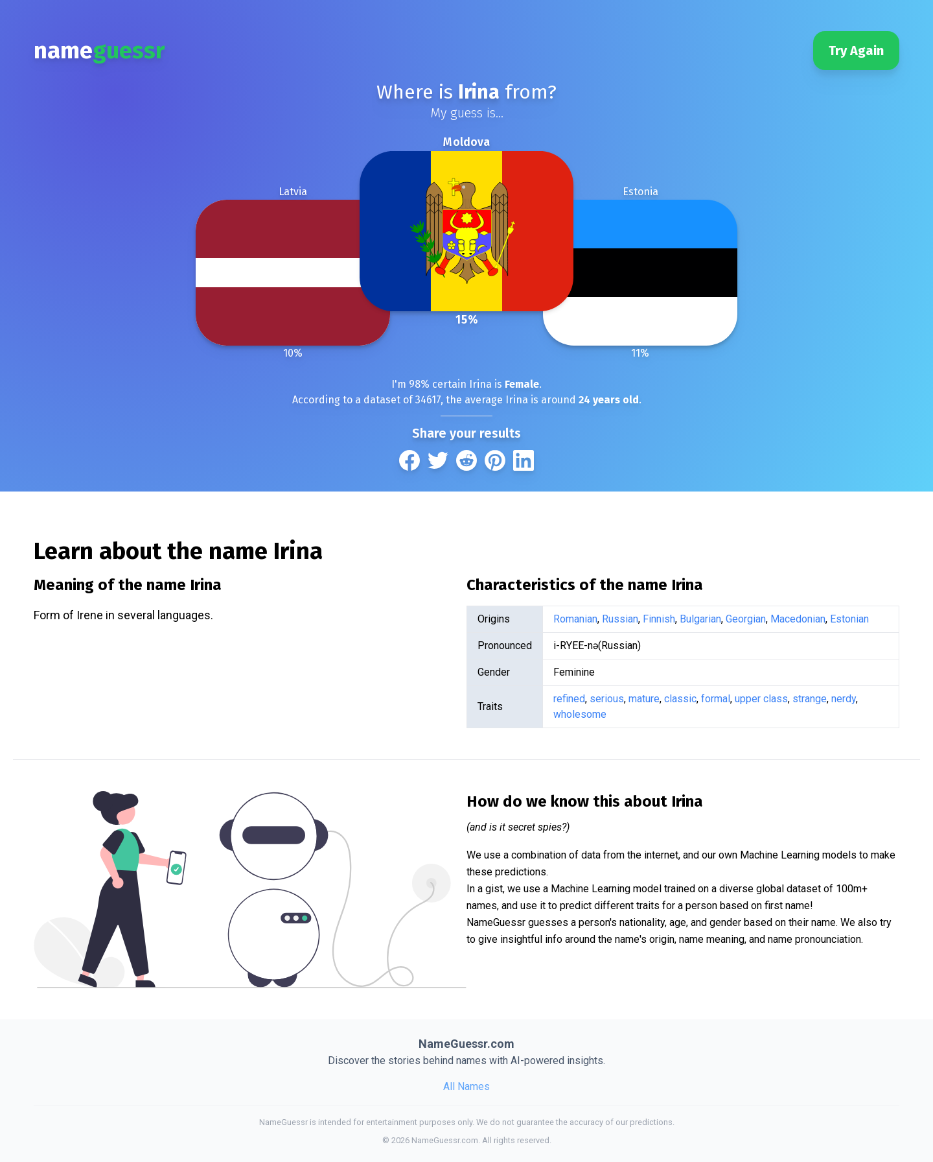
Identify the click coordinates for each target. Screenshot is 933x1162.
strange (809, 699)
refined (569, 699)
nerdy (843, 699)
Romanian (575, 619)
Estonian (849, 619)
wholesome (579, 714)
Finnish (659, 619)
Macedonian (797, 619)
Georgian (746, 619)
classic (680, 699)
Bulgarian (700, 619)
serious (607, 699)
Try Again (856, 50)
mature (644, 699)
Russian (620, 619)
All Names (466, 1086)
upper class (761, 699)
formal (715, 699)
